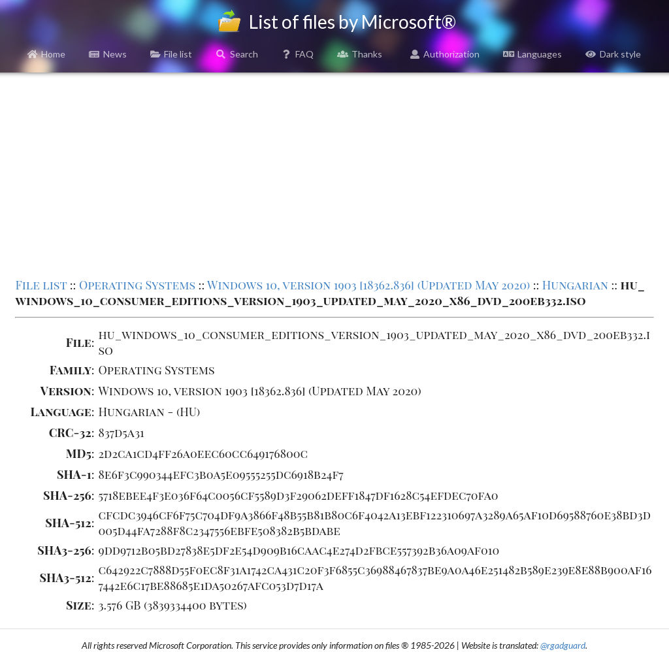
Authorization (445, 53)
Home (46, 53)
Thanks (359, 53)
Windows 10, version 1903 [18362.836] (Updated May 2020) (368, 285)
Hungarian (575, 285)
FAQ (298, 53)
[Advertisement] (335, 173)
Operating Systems (137, 285)
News (108, 53)
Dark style (613, 53)
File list (171, 53)
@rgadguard (562, 645)
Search (237, 53)
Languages (532, 53)
